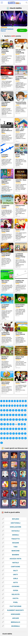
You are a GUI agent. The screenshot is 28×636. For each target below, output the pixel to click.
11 (1, 406)
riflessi (15, 519)
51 (10, 424)
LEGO (5, 465)
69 (10, 433)
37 (22, 415)
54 (19, 424)
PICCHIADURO (14, 456)
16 (14, 406)
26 (16, 410)
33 (10, 415)
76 (4, 438)
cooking (15, 586)
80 (16, 438)
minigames (15, 614)
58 (4, 429)
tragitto (15, 539)
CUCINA (14, 465)
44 (16, 419)
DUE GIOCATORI (23, 503)
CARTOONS (23, 456)
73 (22, 433)
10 (25, 401)
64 (22, 429)
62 (16, 429)
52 (13, 424)
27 (19, 410)
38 (25, 415)
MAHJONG (5, 485)
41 (7, 419)
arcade (15, 618)
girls (15, 578)
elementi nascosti (15, 610)
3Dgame (15, 543)
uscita (15, 598)
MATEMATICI (5, 503)
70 (13, 433)
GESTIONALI (23, 474)
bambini (15, 555)
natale (15, 563)
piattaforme (15, 606)
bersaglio (15, 622)
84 (1, 443)
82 (22, 438)
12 (4, 406)
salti (15, 570)
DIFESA (23, 494)
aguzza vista (15, 559)
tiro (15, 547)
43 (13, 419)
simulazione (15, 527)
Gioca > (22, 30)
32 (7, 415)
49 (4, 424)
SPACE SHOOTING (14, 475)
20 (26, 406)
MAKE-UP (5, 456)
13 (6, 406)
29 (25, 410)
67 (4, 433)
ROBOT (5, 494)
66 (1, 433)
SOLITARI (5, 474)
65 (25, 429)
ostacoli (15, 531)
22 (4, 410)
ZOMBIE (23, 465)
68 (7, 433)
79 (13, 438)
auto (15, 582)
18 (20, 406)
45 (19, 419)
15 (12, 406)
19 (23, 406)
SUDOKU (14, 485)
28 (22, 410)
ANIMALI (14, 503)
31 (4, 415)
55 (21, 424)
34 (13, 415)
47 (25, 419)
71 (16, 433)
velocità (15, 594)
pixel (15, 602)
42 (10, 419)
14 (9, 406)
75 (1, 438)
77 (7, 438)
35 (16, 415)
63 (19, 429)
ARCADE (23, 485)
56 (24, 424)
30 (1, 415)
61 (13, 429)
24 (10, 410)
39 (1, 419)
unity (15, 574)
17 (17, 406)
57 (1, 429)
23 (7, 410)
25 (13, 410)
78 (10, 438)
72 (19, 433)
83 (25, 438)
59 (7, 429)
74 (25, 433)
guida (15, 590)
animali (15, 535)
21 (1, 410)
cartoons (15, 566)
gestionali (15, 523)
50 (7, 424)
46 (22, 419)
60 (10, 429)
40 (4, 419)
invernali (15, 626)
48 (1, 424)
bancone (15, 551)
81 (19, 438)
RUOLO (14, 494)
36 (19, 415)
